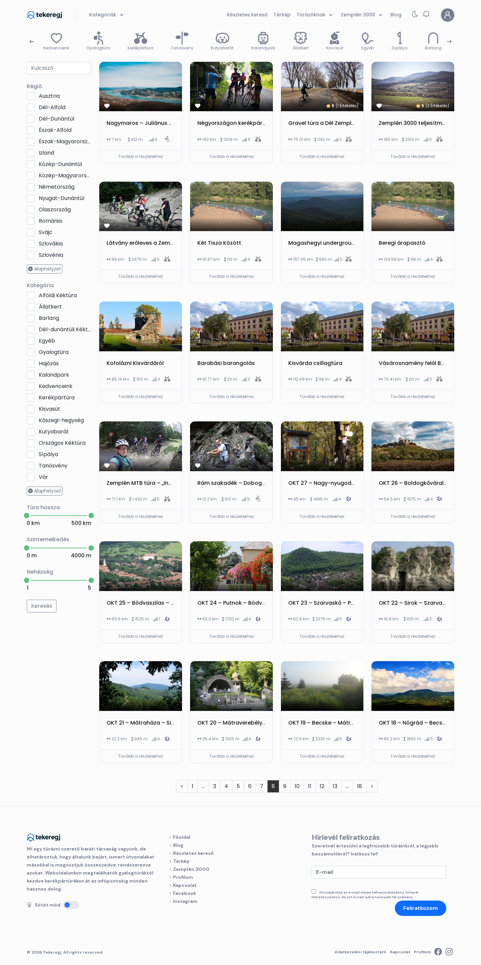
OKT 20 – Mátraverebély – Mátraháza (247, 723)
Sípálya (48, 454)
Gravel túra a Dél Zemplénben (328, 123)
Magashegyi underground (323, 243)
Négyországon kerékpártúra (235, 123)
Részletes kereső (193, 853)
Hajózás (49, 363)
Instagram (185, 901)
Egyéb (47, 341)
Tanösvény (53, 465)
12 (322, 786)
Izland (46, 153)
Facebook (184, 893)
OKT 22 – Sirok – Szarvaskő (415, 603)
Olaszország (55, 209)
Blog (178, 845)
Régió (34, 86)
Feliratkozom (420, 908)
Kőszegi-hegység (61, 420)
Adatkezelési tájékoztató (360, 952)
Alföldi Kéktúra (58, 295)
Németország (56, 187)
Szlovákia (51, 243)
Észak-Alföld (55, 130)
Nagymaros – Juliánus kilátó (145, 123)
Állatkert (50, 307)
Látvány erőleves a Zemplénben (149, 243)
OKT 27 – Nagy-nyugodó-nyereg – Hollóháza (349, 483)
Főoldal (181, 837)
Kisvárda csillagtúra (315, 363)
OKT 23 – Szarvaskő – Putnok (327, 603)
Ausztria (49, 96)
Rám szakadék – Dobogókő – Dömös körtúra (258, 483)
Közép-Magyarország (65, 175)
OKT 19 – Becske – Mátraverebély (332, 723)
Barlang (49, 318)
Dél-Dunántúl (56, 119)
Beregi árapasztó (402, 243)
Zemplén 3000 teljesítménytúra (421, 123)
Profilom (183, 877)
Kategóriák (107, 15)
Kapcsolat (185, 885)
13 (335, 786)
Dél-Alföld (52, 107)
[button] (426, 14)
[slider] (27, 516)
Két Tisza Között (219, 243)
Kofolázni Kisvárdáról (135, 363)
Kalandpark (54, 375)
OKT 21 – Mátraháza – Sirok (143, 723)
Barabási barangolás (226, 363)
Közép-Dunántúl (60, 164)
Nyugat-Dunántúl (61, 198)
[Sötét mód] (71, 905)
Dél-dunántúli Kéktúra (65, 329)
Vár (43, 477)
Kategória (40, 285)
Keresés (41, 606)
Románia (50, 221)
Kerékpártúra (56, 397)
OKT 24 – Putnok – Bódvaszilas (239, 603)
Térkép (181, 861)
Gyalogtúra (53, 352)
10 (297, 786)
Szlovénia (51, 255)
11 (309, 786)
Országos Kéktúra (62, 443)
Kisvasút (49, 409)
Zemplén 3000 (191, 869)
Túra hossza (43, 507)
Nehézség (40, 572)
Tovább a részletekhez (140, 156)
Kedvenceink (55, 386)
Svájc (45, 232)
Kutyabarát (54, 431)
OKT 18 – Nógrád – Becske (414, 723)
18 (359, 786)
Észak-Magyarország (65, 141)
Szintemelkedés (48, 539)
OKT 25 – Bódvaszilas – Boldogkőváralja (161, 603)
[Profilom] (447, 15)
